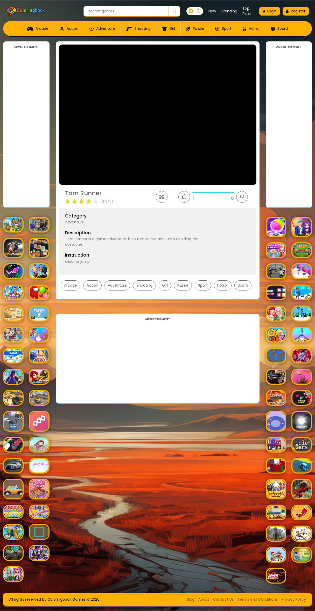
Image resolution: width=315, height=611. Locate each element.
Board (279, 28)
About (203, 599)
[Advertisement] (26, 126)
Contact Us (223, 599)
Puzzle (195, 28)
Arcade (37, 28)
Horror (251, 28)
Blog (190, 599)
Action (69, 28)
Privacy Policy (294, 599)
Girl (168, 28)
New (212, 11)
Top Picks (246, 11)
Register (295, 11)
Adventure (102, 28)
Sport (223, 28)
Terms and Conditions (257, 599)
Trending (229, 11)
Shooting (138, 28)
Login (270, 11)
